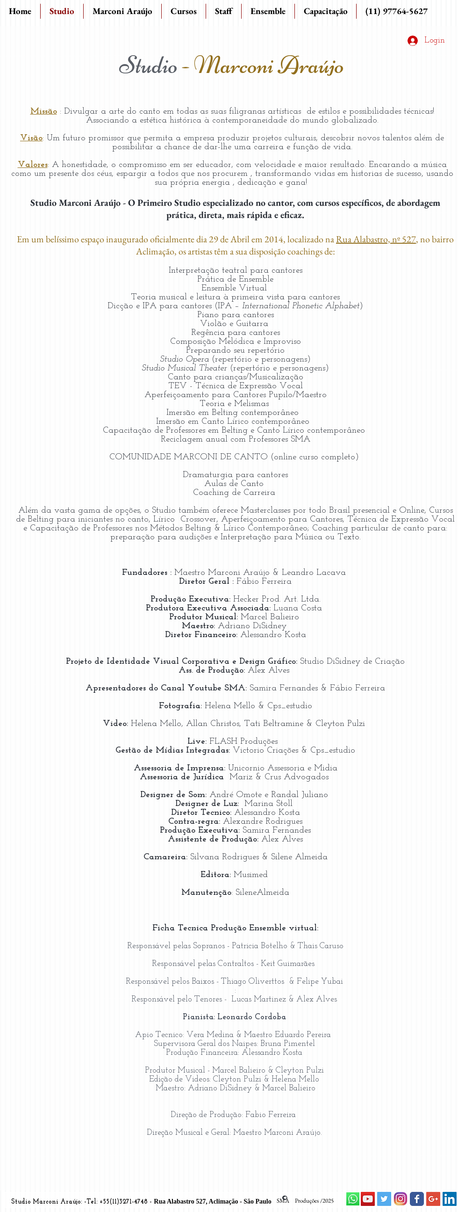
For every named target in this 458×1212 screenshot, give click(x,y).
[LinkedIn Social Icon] (450, 1199)
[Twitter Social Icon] (384, 1199)
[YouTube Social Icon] (368, 1199)
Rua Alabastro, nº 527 (376, 239)
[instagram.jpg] (401, 1199)
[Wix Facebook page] (417, 1199)
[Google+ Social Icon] (433, 1199)
